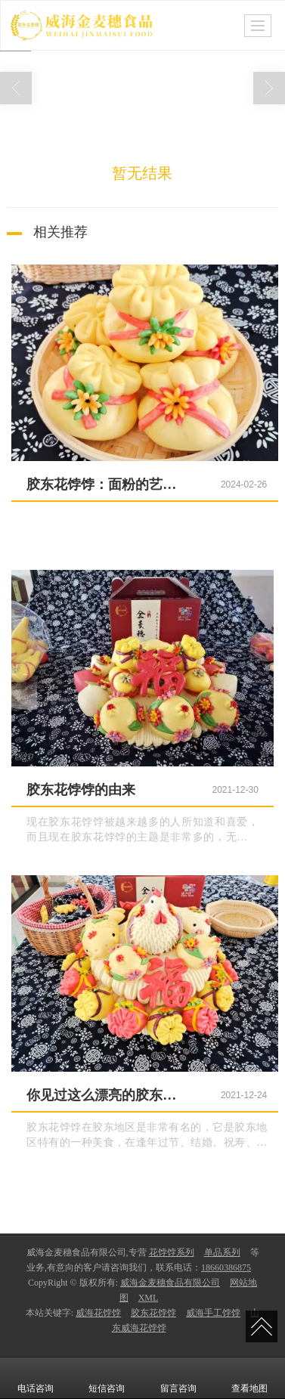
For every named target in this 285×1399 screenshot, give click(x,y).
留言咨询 (178, 1378)
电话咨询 (35, 1378)
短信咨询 (106, 1378)
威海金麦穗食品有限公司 (170, 1282)
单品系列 (222, 1252)
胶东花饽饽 (153, 1313)
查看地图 (249, 1378)
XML (148, 1297)
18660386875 (226, 1267)
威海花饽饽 (98, 1313)
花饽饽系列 (171, 1252)
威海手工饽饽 (213, 1313)
